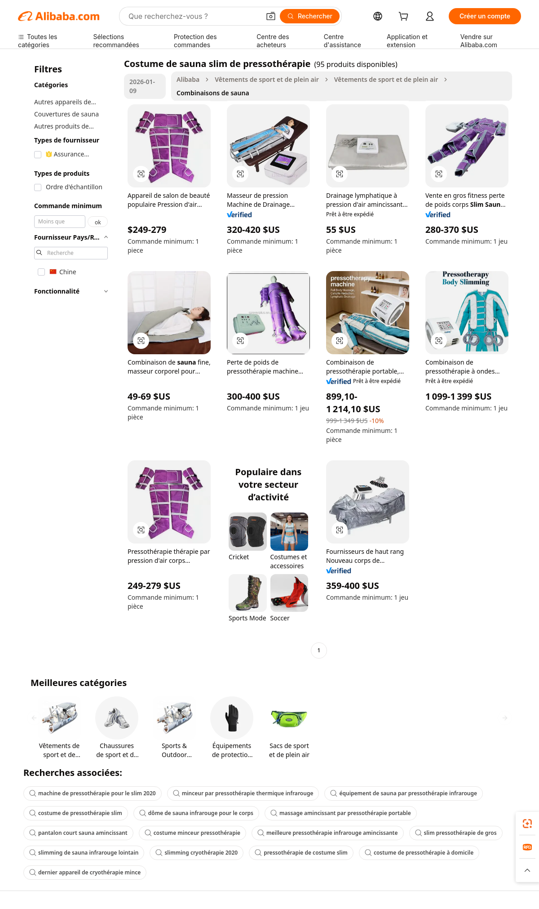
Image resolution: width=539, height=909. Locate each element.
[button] (270, 16)
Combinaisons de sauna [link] (213, 93)
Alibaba (188, 79)
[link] (527, 823)
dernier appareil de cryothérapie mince (85, 872)
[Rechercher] (310, 16)
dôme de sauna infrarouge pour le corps (196, 813)
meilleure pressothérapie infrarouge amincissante (327, 833)
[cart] (405, 17)
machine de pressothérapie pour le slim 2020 (92, 793)
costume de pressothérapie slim (75, 813)
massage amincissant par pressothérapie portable (340, 813)
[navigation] (68, 358)
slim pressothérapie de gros (456, 833)
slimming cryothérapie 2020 (196, 852)
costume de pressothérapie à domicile (419, 852)
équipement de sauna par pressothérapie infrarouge (403, 793)
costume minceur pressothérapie (192, 833)
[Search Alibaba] (193, 16)
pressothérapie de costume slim (301, 852)
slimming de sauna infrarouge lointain (83, 852)
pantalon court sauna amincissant (78, 833)
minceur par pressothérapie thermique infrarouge (243, 793)
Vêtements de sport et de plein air (267, 79)
